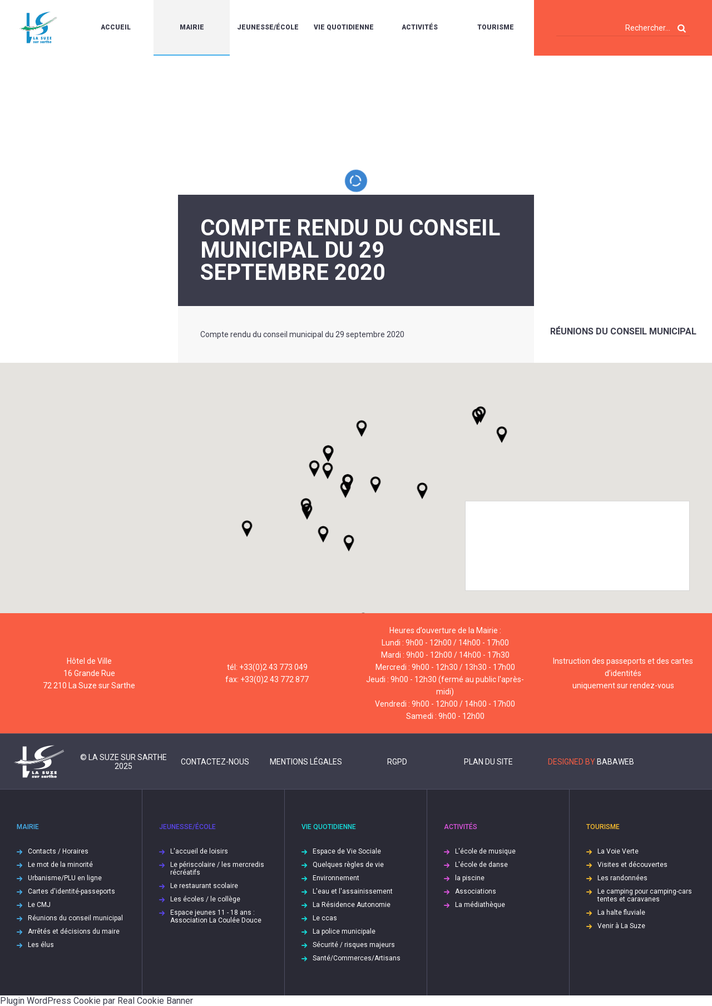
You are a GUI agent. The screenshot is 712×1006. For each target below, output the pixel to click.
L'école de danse (481, 865)
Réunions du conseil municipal (623, 331)
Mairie (192, 27)
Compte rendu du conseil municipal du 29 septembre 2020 (302, 334)
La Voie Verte (618, 851)
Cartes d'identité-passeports (71, 891)
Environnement (336, 878)
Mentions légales (306, 761)
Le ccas (325, 918)
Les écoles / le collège (205, 899)
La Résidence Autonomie (351, 905)
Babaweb (615, 761)
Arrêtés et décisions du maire (74, 931)
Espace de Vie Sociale (347, 851)
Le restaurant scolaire (204, 886)
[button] (375, 484)
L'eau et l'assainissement (353, 891)
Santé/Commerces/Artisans (356, 958)
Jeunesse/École (268, 27)
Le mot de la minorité (60, 865)
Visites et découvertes (632, 865)
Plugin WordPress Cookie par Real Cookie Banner (96, 1000)
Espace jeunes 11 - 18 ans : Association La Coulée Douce (215, 916)
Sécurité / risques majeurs (354, 945)
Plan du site (488, 761)
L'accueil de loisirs (199, 851)
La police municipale (344, 931)
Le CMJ (39, 905)
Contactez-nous (215, 761)
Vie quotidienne (344, 27)
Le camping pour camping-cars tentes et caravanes (644, 895)
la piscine (469, 878)
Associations (475, 891)
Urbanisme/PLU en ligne (65, 878)
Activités (420, 27)
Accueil (116, 27)
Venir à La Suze (621, 926)
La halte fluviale (621, 912)
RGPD (397, 761)
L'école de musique (485, 851)
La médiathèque (480, 905)
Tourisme (495, 27)
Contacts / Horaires (58, 851)
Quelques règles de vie (348, 865)
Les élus (41, 945)
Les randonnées (622, 878)
